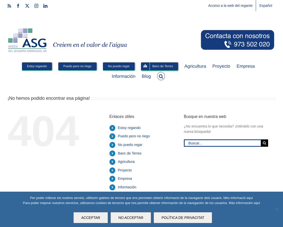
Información (127, 187)
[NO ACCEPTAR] (276, 209)
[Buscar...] (222, 143)
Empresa (125, 178)
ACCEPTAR (90, 218)
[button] (161, 76)
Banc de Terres (130, 153)
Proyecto (125, 170)
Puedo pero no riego (134, 136)
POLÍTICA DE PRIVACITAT (182, 218)
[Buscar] (264, 143)
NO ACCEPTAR (130, 218)
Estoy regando (129, 128)
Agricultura (126, 162)
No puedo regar (130, 145)
